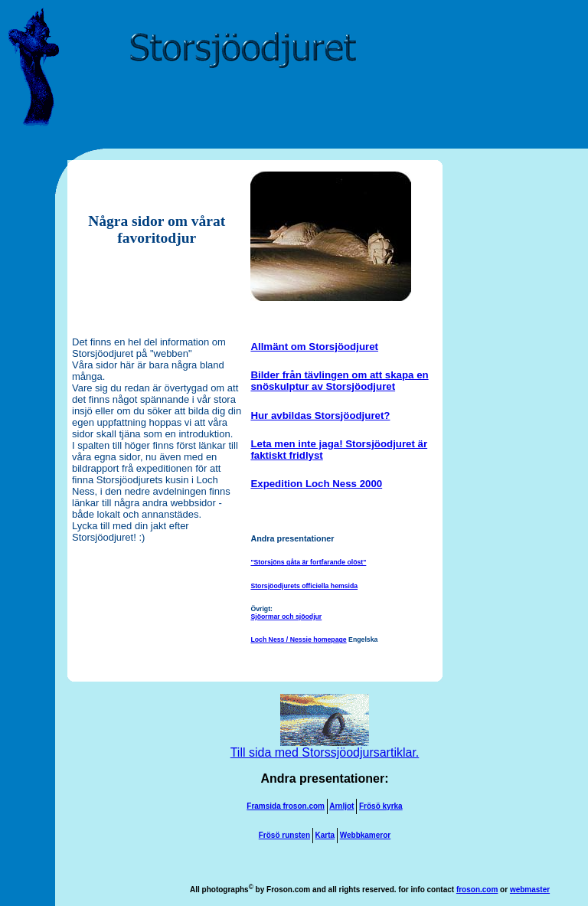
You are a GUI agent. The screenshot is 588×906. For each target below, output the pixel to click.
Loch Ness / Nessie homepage (298, 639)
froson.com (477, 889)
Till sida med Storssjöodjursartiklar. (325, 747)
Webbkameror (365, 835)
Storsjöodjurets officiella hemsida (304, 586)
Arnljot (341, 806)
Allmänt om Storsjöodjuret (314, 346)
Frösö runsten (284, 835)
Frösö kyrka (381, 806)
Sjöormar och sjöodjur (286, 616)
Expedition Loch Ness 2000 (316, 483)
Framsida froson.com (286, 806)
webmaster (530, 889)
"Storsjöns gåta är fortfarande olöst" (308, 562)
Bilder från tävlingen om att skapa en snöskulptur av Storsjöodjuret (339, 380)
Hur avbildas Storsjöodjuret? (320, 415)
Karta (325, 835)
